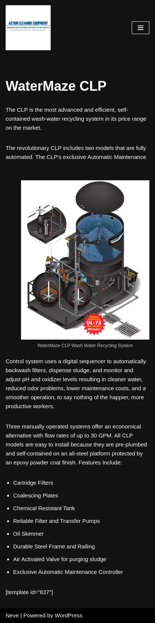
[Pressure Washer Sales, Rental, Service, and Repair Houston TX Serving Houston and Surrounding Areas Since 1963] (28, 27)
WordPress (69, 615)
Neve (12, 615)
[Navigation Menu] (140, 27)
